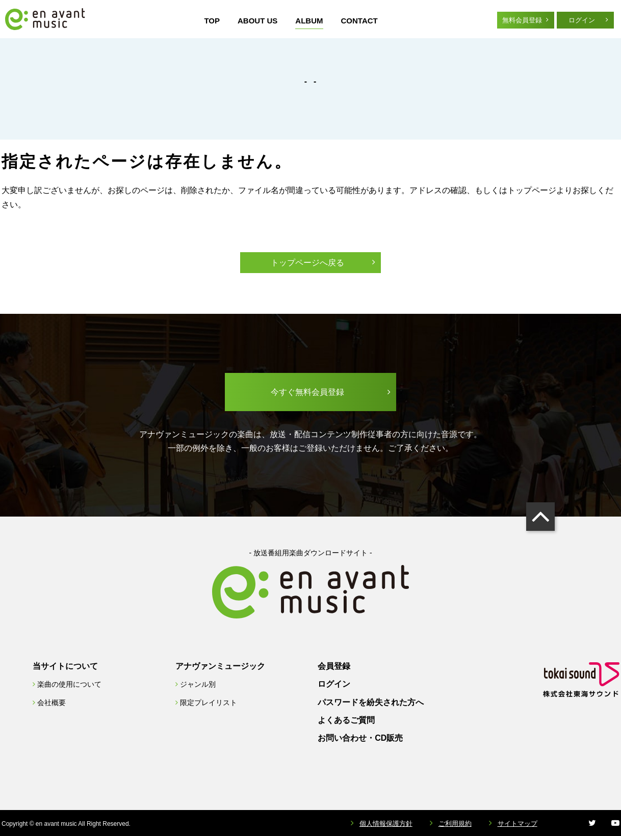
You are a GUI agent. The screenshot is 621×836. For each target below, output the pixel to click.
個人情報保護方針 (385, 823)
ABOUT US (257, 20)
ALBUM (309, 20)
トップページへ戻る (307, 262)
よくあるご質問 (346, 720)
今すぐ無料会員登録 (307, 392)
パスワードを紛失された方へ (371, 702)
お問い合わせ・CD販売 (360, 738)
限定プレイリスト (208, 702)
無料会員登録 (522, 20)
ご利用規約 (455, 823)
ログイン (581, 20)
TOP (212, 20)
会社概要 (51, 702)
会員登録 (334, 666)
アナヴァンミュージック (220, 666)
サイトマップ (517, 823)
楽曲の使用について (69, 684)
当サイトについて (65, 666)
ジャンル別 (198, 684)
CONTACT (359, 20)
